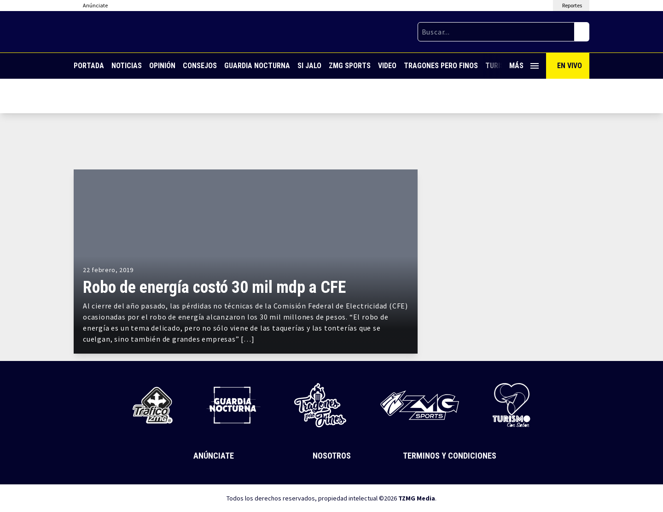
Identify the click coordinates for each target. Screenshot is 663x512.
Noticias (126, 65)
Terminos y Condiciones (449, 455)
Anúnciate (213, 455)
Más (524, 65)
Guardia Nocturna (257, 65)
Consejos (200, 65)
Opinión (162, 65)
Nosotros (332, 455)
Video (387, 65)
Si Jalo (309, 65)
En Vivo (569, 65)
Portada (89, 65)
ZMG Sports (350, 65)
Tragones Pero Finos (441, 65)
